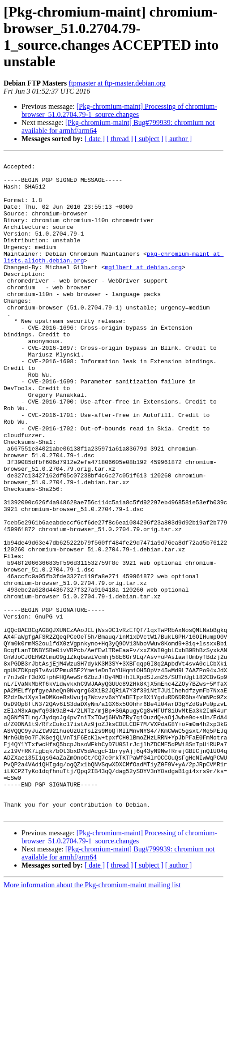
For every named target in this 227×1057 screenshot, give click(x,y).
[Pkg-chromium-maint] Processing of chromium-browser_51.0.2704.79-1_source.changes (119, 110)
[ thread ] (120, 138)
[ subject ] (149, 138)
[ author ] (178, 138)
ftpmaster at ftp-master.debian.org (117, 83)
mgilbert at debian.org (143, 290)
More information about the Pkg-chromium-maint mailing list (92, 1016)
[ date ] (95, 138)
